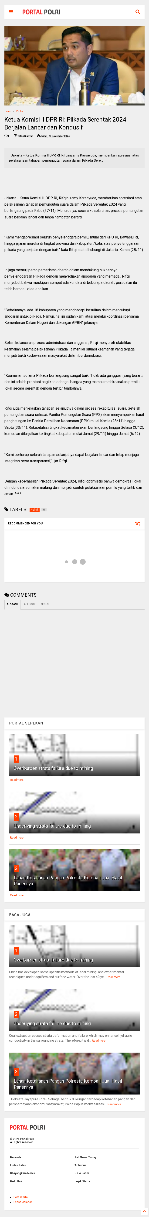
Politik (19, 111)
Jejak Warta (82, 1181)
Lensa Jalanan (23, 1202)
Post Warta (21, 1197)
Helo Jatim (81, 1173)
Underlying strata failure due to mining (52, 826)
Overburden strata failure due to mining (53, 768)
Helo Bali (16, 1181)
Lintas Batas (18, 1165)
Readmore (17, 780)
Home (7, 111)
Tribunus (80, 1165)
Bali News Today (85, 1157)
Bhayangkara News (22, 1173)
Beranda (15, 1157)
